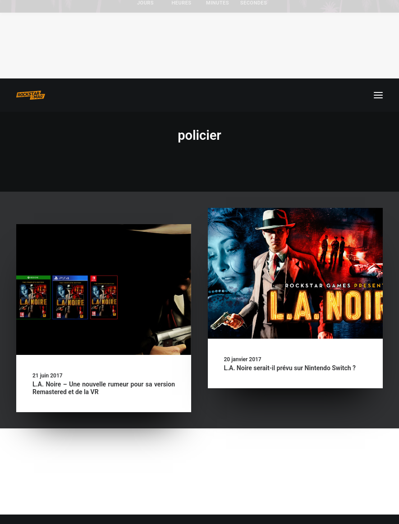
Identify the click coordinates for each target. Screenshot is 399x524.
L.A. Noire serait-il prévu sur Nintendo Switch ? (290, 368)
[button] (378, 95)
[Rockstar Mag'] (30, 95)
